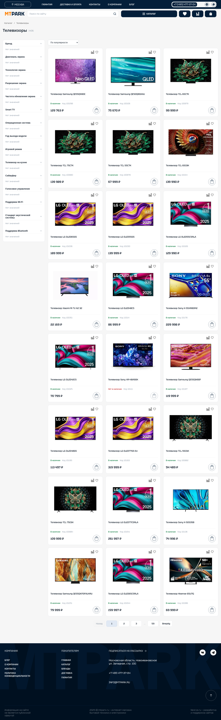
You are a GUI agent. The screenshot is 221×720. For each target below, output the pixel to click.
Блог (7, 660)
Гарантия (66, 677)
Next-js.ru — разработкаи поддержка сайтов (203, 711)
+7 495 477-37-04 (119, 673)
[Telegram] (203, 652)
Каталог (8, 23)
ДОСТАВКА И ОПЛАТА (70, 4)
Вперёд (166, 623)
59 (153, 623)
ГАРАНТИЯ (47, 4)
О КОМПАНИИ (115, 4)
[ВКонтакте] (213, 652)
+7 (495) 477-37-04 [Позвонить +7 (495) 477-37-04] (185, 4)
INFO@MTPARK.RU (119, 682)
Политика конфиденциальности (17, 674)
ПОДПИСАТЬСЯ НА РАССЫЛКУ (128, 650)
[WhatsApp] (213, 4)
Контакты (10, 668)
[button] (73, 14)
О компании (11, 664)
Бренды (65, 668)
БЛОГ (132, 4)
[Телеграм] (207, 4)
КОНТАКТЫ (94, 4)
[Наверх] (211, 695)
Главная (66, 660)
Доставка (66, 673)
